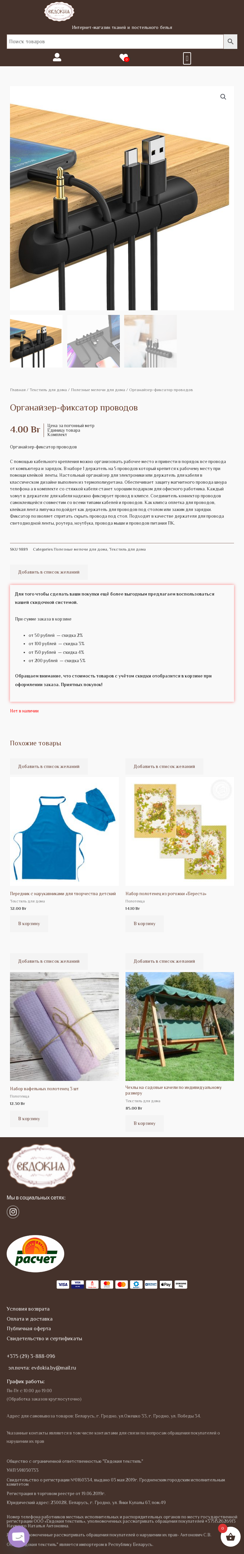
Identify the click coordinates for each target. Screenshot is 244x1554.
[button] (187, 58)
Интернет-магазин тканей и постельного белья (122, 27)
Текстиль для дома (48, 390)
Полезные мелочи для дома (98, 390)
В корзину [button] (29, 923)
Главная (18, 390)
